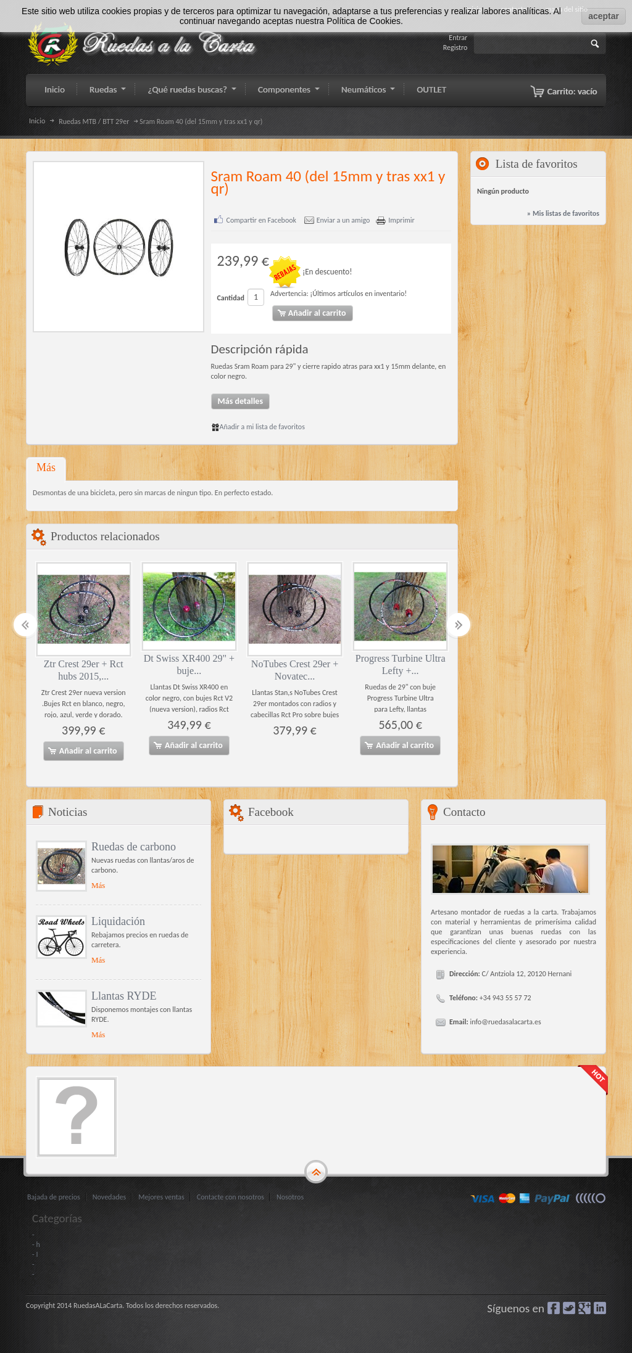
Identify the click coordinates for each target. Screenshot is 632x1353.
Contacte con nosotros (230, 1196)
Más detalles (241, 400)
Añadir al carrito (82, 751)
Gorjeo (569, 1307)
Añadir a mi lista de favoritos (258, 426)
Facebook (553, 1307)
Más (46, 467)
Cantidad (230, 298)
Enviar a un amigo (343, 220)
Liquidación (118, 921)
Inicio (37, 121)
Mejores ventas (161, 1196)
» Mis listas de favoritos (563, 213)
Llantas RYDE (124, 995)
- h (36, 1244)
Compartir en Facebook (262, 220)
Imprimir (401, 220)
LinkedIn (600, 1307)
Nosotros (290, 1196)
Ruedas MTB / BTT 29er (94, 121)
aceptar (603, 16)
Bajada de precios (53, 1196)
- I (35, 1253)
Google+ (584, 1307)
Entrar (458, 37)
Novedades (109, 1196)
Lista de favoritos (537, 163)
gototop (316, 1171)
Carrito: (572, 91)
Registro (455, 47)
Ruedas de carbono (133, 846)
